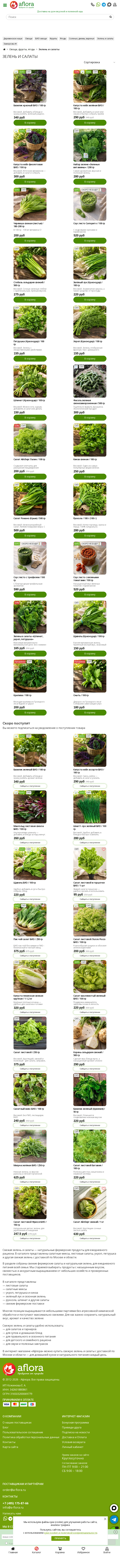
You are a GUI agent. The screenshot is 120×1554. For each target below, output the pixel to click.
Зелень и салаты (105, 38)
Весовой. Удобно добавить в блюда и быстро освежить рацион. (87, 834)
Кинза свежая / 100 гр (85, 459)
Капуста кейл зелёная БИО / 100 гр (88, 107)
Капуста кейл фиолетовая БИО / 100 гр (28, 166)
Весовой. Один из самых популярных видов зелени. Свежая (86, 467)
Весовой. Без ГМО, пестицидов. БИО (29, 1116)
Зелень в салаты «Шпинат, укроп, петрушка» (28, 638)
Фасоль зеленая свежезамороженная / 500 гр (89, 402)
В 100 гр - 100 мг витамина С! (27, 229)
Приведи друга (71, 1427)
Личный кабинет (72, 1447)
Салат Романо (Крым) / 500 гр (29, 518)
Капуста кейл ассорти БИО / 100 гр (88, 771)
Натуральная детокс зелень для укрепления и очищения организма (29, 1230)
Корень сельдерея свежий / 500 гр (88, 1054)
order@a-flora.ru (14, 1490)
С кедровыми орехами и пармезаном (85, 230)
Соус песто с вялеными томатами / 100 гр (86, 579)
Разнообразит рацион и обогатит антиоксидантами (89, 946)
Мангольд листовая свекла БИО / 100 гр (29, 828)
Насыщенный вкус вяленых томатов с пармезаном (86, 584)
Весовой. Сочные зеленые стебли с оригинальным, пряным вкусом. (30, 289)
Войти (106, 1551)
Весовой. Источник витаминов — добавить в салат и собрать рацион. (30, 172)
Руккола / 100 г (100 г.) (85, 518)
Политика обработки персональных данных (31, 1437)
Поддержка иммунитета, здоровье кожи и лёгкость (86, 1003)
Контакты (9, 1442)
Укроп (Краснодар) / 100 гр (87, 341)
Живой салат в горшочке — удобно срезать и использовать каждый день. (88, 891)
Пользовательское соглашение (23, 1432)
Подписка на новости (76, 1432)
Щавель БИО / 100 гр (25, 882)
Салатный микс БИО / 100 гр (29, 1108)
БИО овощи (41, 38)
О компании (12, 1416)
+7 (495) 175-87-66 (15, 1503)
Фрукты (53, 38)
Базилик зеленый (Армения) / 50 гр (89, 1110)
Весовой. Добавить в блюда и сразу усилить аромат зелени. (28, 777)
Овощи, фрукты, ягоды (22, 49)
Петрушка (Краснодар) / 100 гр (29, 343)
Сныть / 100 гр (81, 695)
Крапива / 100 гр (22, 695)
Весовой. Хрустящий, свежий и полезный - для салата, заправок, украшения (30, 1060)
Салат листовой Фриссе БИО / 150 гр (30, 1223)
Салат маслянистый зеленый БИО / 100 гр (89, 997)
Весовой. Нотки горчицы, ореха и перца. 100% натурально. (89, 525)
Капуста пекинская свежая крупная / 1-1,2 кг (28, 997)
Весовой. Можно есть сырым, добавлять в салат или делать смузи (28, 408)
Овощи (28, 38)
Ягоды (63, 38)
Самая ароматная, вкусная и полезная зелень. (87, 171)
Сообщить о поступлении (30, 786)
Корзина (60, 1551)
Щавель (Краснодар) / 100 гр (89, 636)
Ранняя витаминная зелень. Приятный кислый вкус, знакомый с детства (89, 644)
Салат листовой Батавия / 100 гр (88, 1167)
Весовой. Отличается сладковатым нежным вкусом (87, 1116)
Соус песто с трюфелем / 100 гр (29, 579)
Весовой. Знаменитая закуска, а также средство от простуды (89, 289)
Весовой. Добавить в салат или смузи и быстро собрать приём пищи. (88, 113)
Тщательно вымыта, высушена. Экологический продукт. (88, 407)
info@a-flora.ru (13, 1507)
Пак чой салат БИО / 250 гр (28, 939)
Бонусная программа (75, 1422)
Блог (5, 1427)
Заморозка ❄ (10, 43)
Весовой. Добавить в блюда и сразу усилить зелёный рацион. (29, 112)
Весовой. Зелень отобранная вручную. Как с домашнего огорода (87, 349)
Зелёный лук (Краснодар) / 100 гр (87, 284)
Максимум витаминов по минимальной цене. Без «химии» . (30, 644)
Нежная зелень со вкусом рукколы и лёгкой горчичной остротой (28, 1173)
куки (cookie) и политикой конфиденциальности (70, 1532)
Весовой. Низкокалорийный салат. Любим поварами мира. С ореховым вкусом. (29, 526)
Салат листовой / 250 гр (27, 1052)
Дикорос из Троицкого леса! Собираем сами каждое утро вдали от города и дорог (87, 703)
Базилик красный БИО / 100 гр (30, 105)
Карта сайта (10, 1447)
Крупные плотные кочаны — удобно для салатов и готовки (28, 1003)
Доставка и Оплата (74, 1437)
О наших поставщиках (17, 1422)
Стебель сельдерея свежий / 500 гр (29, 284)
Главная (13, 1551)
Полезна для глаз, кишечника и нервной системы (88, 1172)
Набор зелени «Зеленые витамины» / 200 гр (86, 166)
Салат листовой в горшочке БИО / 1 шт (89, 884)
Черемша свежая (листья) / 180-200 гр (28, 225)
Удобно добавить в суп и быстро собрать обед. (29, 890)
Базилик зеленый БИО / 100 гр (30, 769)
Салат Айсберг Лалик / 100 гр (29, 459)
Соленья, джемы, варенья (81, 38)
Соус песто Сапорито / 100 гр (89, 223)
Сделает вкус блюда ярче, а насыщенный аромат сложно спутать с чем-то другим (87, 1060)
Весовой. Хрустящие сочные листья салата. (87, 1229)
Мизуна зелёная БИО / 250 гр (29, 1165)
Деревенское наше (13, 38)
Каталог (36, 1551)
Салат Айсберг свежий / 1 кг (88, 1221)
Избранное (83, 1551)
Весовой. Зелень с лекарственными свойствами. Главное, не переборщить (28, 349)
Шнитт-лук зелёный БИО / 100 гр (89, 828)
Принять (60, 1538)
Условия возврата (73, 1442)
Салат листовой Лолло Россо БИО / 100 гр (89, 941)
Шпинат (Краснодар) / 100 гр (29, 400)
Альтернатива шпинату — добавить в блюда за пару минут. (29, 833)
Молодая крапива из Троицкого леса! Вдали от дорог (29, 702)
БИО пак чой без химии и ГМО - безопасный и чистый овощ (29, 946)
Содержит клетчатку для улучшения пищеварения (26, 466)
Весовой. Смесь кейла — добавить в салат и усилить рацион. (86, 778)
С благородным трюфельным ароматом (28, 584)
